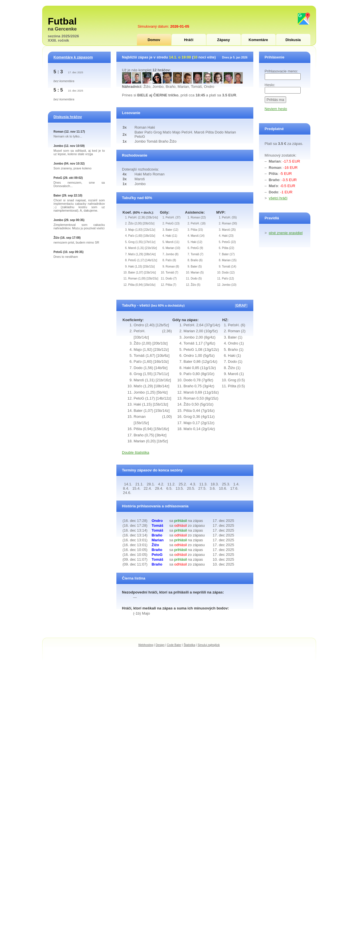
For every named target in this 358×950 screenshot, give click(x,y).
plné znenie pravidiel (286, 233)
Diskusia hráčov (68, 117)
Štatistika (189, 645)
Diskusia (293, 40)
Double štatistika (135, 452)
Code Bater (174, 645)
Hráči (188, 40)
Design (160, 645)
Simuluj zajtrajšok (208, 645)
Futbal (62, 21)
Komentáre (258, 40)
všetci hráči (278, 198)
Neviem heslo (276, 109)
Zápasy (223, 40)
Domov (153, 40)
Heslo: (270, 85)
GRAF (241, 305)
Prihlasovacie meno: (281, 71)
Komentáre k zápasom (73, 57)
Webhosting (145, 645)
